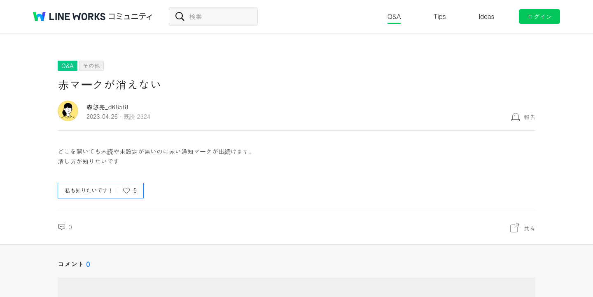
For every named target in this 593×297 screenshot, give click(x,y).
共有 (529, 228)
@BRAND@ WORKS (69, 16)
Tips (440, 16)
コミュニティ (130, 16)
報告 (529, 117)
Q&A (394, 16)
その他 (91, 65)
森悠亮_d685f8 (107, 106)
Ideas (486, 16)
